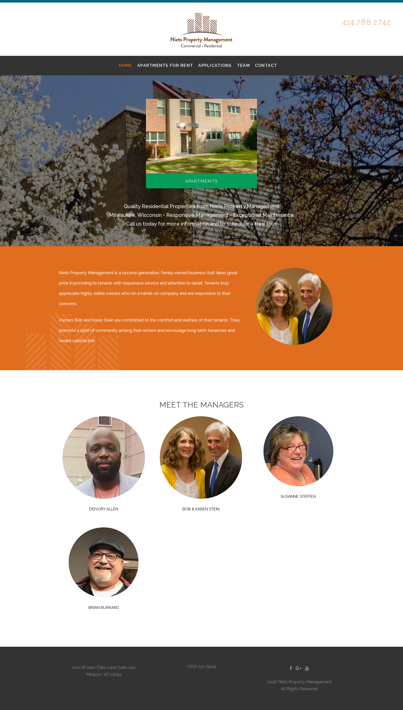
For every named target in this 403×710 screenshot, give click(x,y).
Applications (215, 65)
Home (125, 65)
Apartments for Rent (165, 65)
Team (243, 65)
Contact (266, 65)
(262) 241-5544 (201, 666)
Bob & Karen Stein (200, 509)
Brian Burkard (103, 607)
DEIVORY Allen (103, 509)
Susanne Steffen (298, 496)
